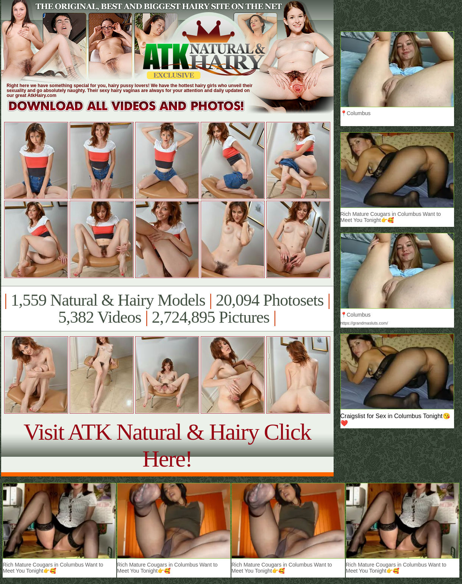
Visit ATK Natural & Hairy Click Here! (167, 445)
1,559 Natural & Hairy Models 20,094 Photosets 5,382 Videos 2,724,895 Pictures (167, 309)
